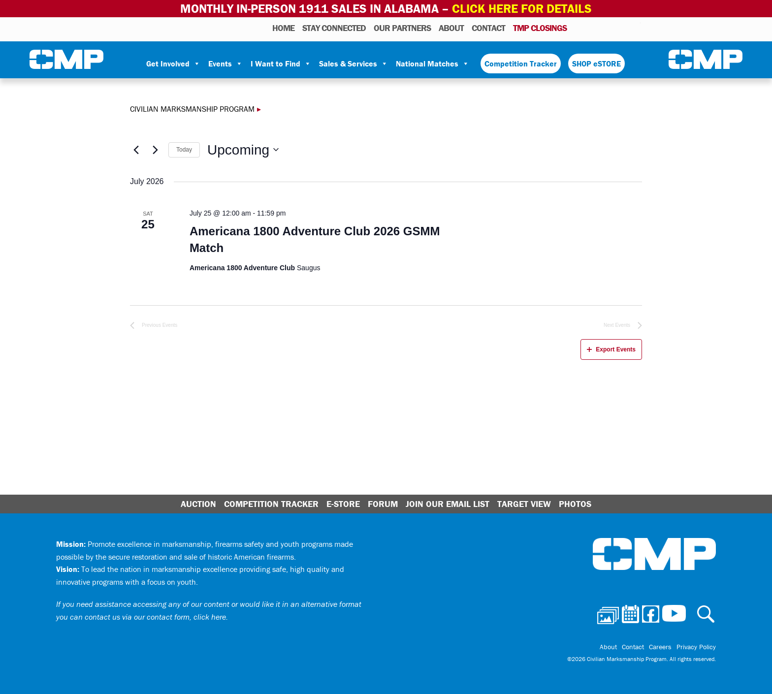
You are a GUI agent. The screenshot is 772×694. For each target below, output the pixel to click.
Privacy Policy (696, 646)
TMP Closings (540, 27)
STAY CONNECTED (334, 27)
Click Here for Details (522, 8)
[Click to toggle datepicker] (243, 150)
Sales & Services (353, 63)
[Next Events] (155, 150)
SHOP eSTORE (596, 63)
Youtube (634, 27)
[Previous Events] (136, 150)
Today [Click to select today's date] (184, 149)
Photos (578, 27)
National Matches (432, 63)
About (451, 27)
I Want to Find (281, 63)
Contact (488, 27)
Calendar (593, 27)
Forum (383, 503)
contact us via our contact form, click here (155, 617)
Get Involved (173, 63)
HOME (283, 27)
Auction (198, 503)
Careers (660, 646)
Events (225, 63)
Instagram (620, 27)
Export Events (611, 349)
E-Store (343, 503)
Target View (524, 503)
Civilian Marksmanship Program (66, 59)
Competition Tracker (520, 63)
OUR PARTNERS (402, 27)
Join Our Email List (447, 503)
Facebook (607, 27)
